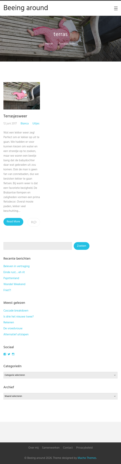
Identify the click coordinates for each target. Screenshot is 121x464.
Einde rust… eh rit (14, 272)
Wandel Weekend (14, 284)
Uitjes (35, 123)
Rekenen (8, 322)
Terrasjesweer (15, 116)
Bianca (25, 123)
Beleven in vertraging (16, 266)
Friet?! (7, 290)
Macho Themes (87, 458)
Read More (13, 221)
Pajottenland (11, 278)
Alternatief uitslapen (16, 334)
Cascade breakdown (15, 310)
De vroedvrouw (12, 328)
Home (49, 43)
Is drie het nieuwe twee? (18, 316)
